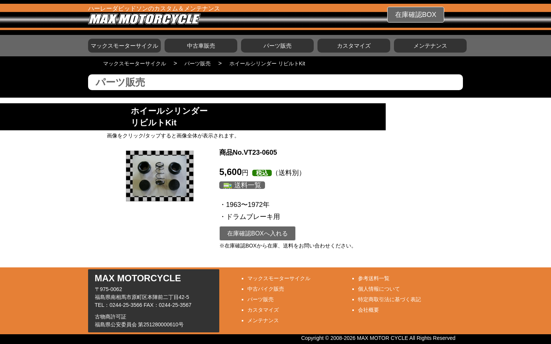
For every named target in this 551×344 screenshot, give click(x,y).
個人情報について (379, 289)
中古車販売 (201, 45)
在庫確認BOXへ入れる (257, 233)
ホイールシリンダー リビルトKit (267, 63)
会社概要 (368, 310)
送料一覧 (247, 185)
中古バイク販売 (265, 289)
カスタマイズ (354, 45)
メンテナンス (430, 45)
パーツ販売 (278, 45)
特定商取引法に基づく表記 (389, 299)
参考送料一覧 (373, 278)
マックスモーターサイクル (124, 45)
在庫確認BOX (415, 14)
